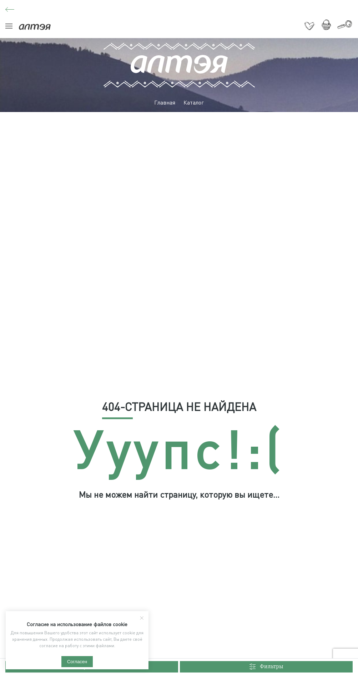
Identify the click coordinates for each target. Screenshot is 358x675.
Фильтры (266, 666)
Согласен (77, 661)
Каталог (193, 102)
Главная (164, 102)
